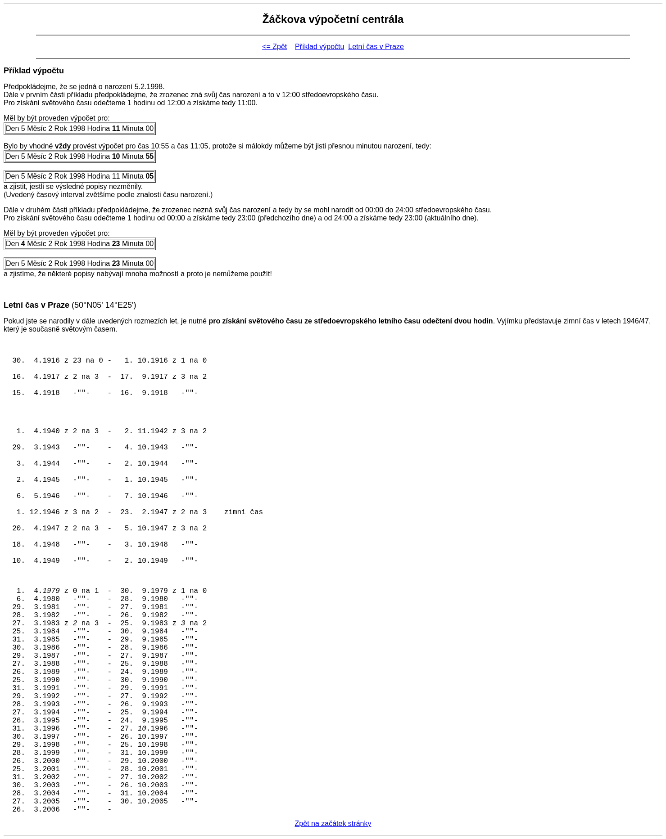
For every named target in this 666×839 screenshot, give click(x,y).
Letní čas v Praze (376, 46)
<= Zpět (274, 46)
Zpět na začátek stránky (333, 823)
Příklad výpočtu (319, 46)
